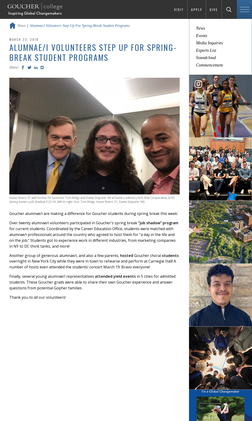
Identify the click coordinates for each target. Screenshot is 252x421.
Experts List (206, 50)
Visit (179, 9)
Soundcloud (206, 57)
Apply (196, 9)
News (22, 26)
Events (201, 35)
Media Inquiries (209, 43)
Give (214, 9)
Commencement (209, 65)
